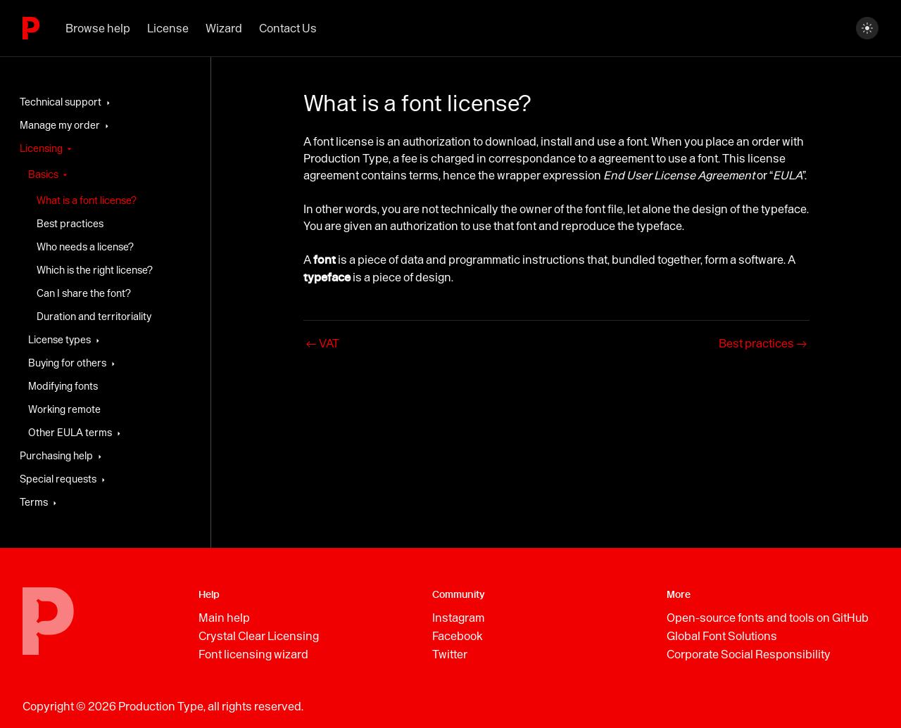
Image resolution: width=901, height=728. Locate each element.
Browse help (97, 28)
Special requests (58, 479)
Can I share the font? (84, 293)
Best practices (70, 223)
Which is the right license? (95, 270)
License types (59, 339)
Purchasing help (56, 455)
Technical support (60, 102)
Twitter (449, 654)
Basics (43, 174)
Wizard (224, 28)
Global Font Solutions (722, 636)
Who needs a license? (85, 247)
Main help (224, 618)
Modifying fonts (63, 386)
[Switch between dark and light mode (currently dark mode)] (867, 28)
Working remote (64, 409)
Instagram (458, 618)
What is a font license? (87, 200)
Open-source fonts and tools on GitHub (768, 618)
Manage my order (60, 125)
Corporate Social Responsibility (749, 654)
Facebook (457, 636)
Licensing (41, 148)
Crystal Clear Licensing (259, 636)
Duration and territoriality (94, 316)
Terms (34, 502)
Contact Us (288, 28)
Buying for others (67, 363)
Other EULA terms (70, 432)
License (168, 28)
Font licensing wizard (253, 654)
